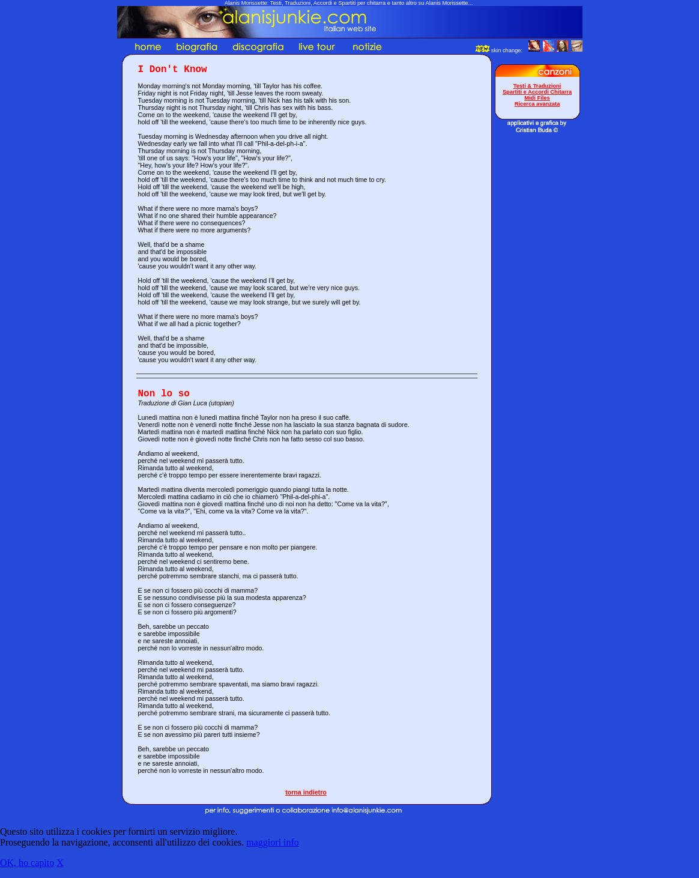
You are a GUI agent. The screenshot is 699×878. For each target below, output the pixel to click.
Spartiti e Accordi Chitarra (537, 92)
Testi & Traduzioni (537, 86)
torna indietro (306, 792)
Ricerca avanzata (537, 104)
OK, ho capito (27, 863)
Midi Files (537, 98)
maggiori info (272, 842)
